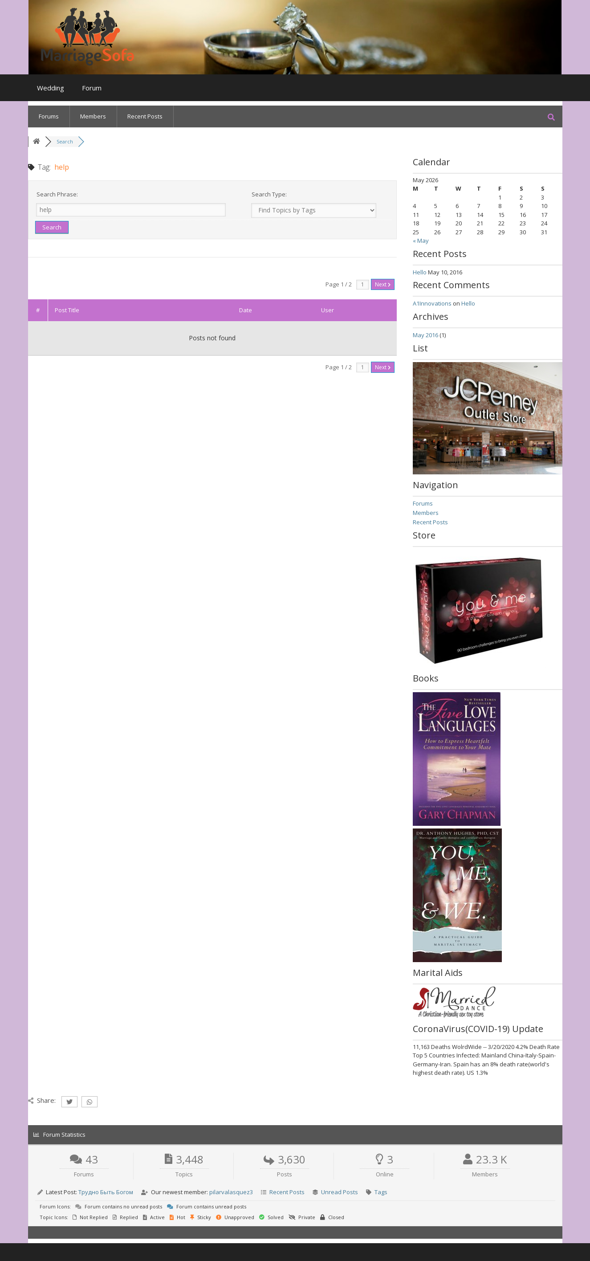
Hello (420, 272)
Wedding (50, 87)
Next (383, 284)
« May (421, 241)
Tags (380, 1192)
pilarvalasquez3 (231, 1192)
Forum (92, 87)
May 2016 (425, 335)
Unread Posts (339, 1192)
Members (93, 116)
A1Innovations (432, 303)
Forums (49, 116)
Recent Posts (145, 116)
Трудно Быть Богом (105, 1192)
